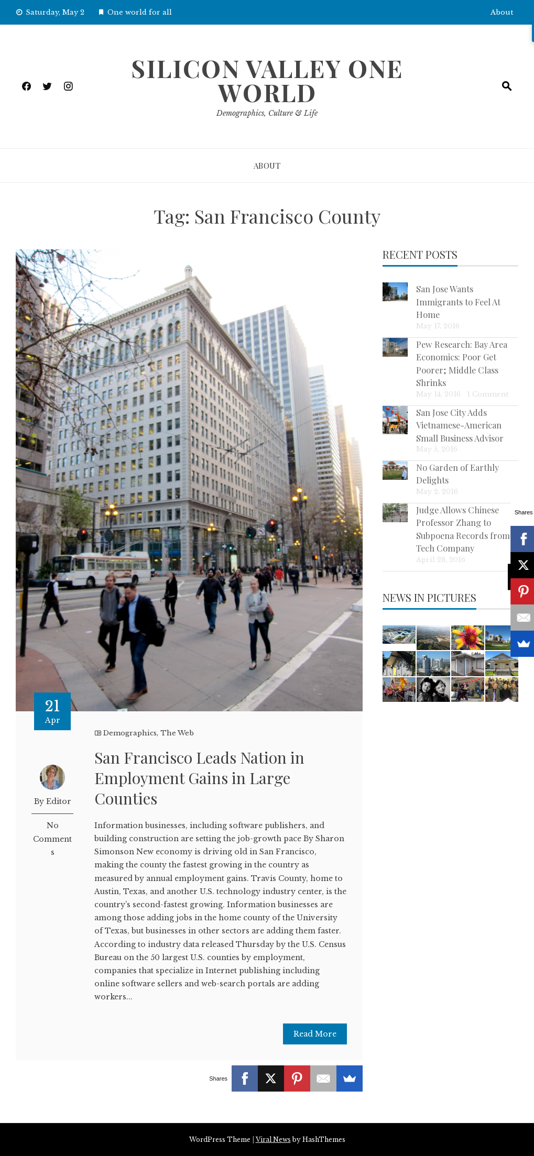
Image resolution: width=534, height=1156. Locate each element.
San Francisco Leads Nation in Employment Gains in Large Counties (199, 778)
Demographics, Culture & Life (267, 113)
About (502, 12)
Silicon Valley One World (267, 80)
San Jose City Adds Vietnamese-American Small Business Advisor (460, 425)
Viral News (273, 1139)
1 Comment (487, 394)
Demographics (130, 733)
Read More (314, 1034)
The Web (177, 733)
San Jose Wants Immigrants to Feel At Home (458, 301)
